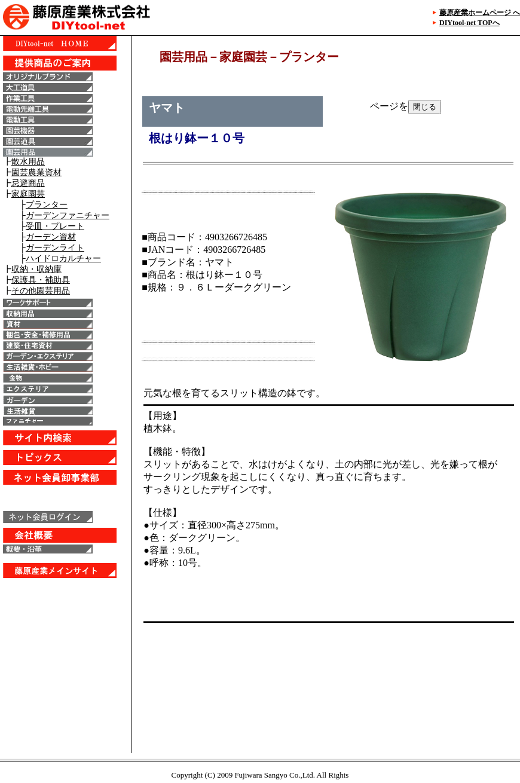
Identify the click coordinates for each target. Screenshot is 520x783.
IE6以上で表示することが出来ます (65, 394)
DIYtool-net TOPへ (469, 23)
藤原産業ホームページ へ (479, 12)
